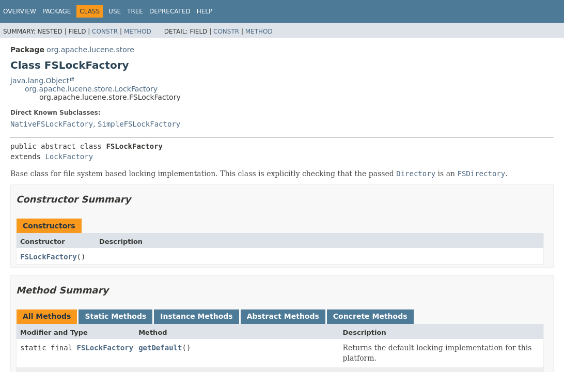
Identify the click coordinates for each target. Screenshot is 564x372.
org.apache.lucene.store (90, 49)
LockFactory (69, 156)
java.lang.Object (39, 80)
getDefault (160, 348)
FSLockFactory (48, 257)
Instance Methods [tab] (196, 316)
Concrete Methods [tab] (370, 316)
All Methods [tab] (47, 316)
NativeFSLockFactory (51, 124)
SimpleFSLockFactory (139, 124)
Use (114, 11)
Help (205, 11)
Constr (105, 31)
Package (56, 11)
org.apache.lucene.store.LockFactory (91, 89)
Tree (135, 11)
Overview (19, 11)
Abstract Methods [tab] (283, 316)
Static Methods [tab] (115, 316)
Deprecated (170, 11)
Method (137, 31)
